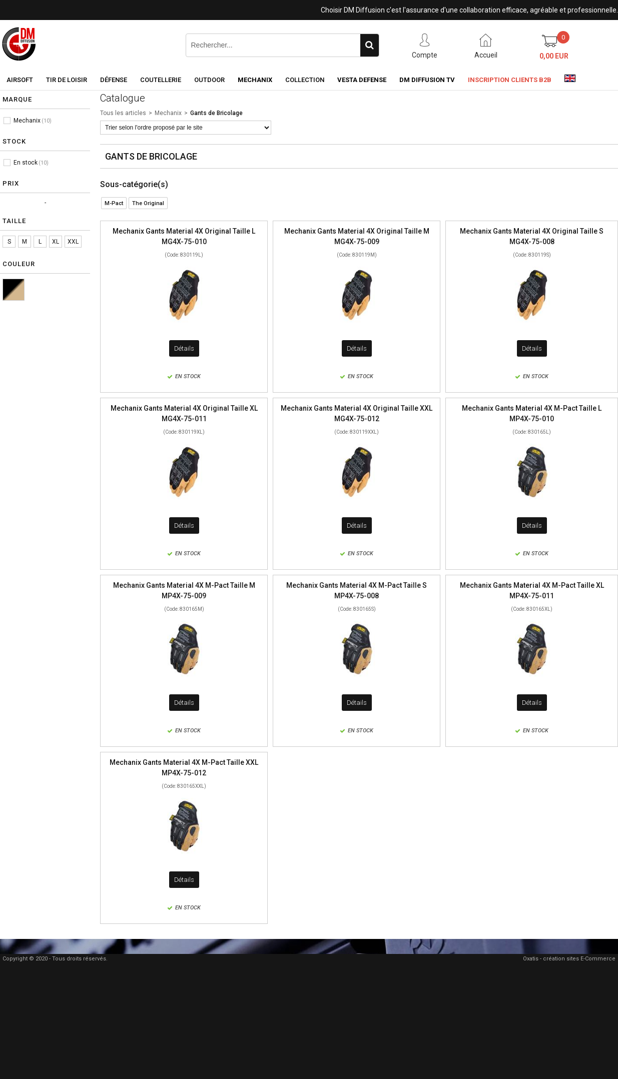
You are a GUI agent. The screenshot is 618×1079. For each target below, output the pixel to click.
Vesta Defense (361, 80)
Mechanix (255, 80)
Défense (113, 80)
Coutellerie (160, 80)
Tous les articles (123, 113)
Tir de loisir (66, 80)
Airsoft (20, 80)
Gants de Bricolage (216, 113)
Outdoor (209, 80)
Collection (304, 80)
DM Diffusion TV (427, 80)
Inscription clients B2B (509, 80)
